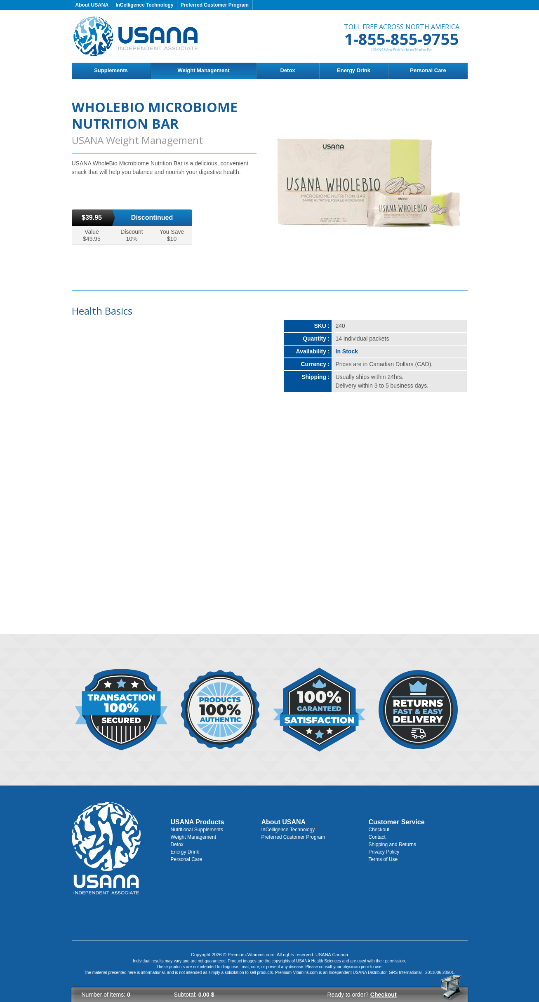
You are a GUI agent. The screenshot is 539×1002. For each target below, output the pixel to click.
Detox (287, 70)
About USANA (92, 5)
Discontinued (152, 217)
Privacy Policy (384, 852)
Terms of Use (383, 859)
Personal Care (428, 70)
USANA (360, 972)
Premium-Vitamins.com (251, 954)
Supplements (111, 70)
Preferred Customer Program (215, 5)
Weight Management (203, 70)
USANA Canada (331, 954)
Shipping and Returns (392, 844)
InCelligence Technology (144, 5)
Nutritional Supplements (197, 830)
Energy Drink (353, 70)
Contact (377, 837)
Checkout (379, 830)
